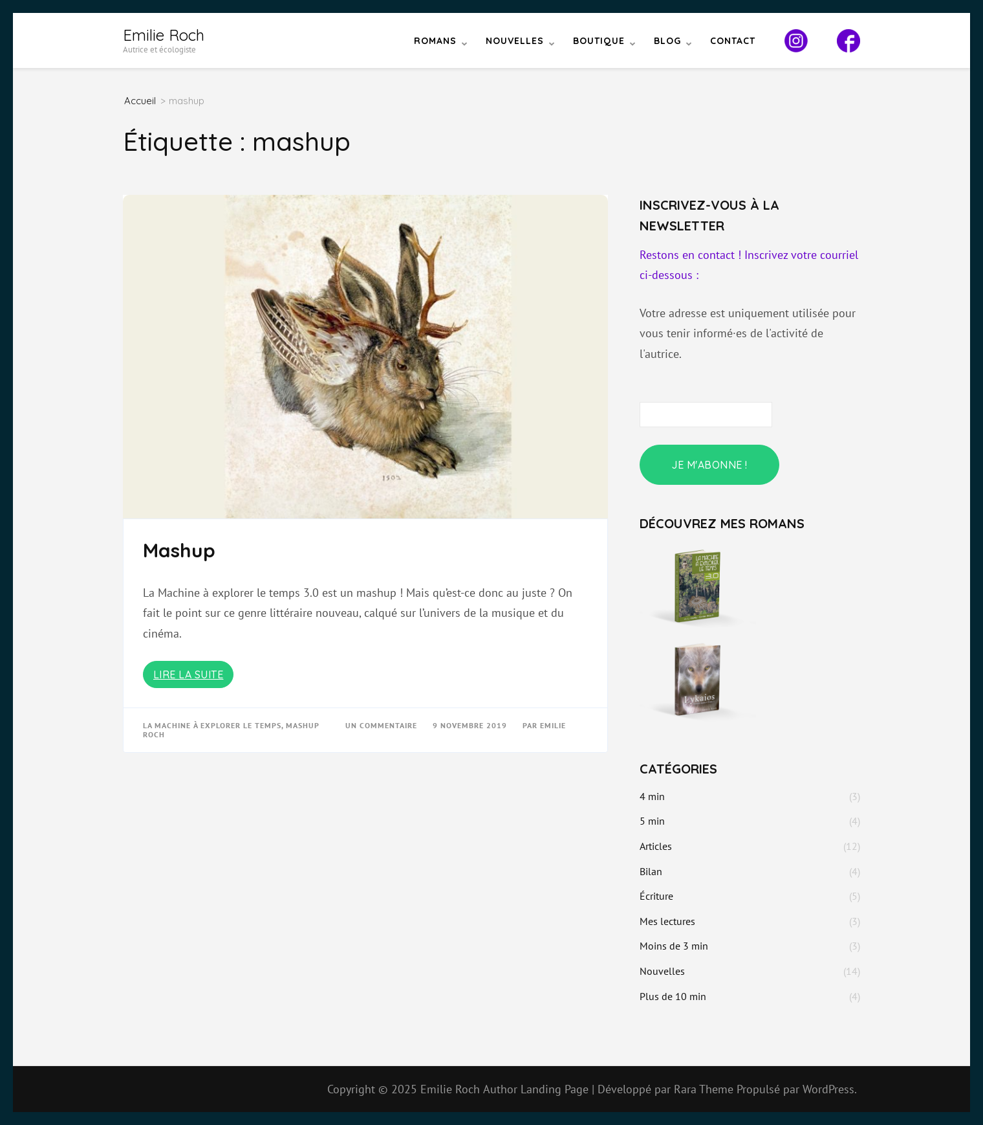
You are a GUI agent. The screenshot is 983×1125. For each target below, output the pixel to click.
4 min (652, 796)
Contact (732, 41)
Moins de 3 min (674, 945)
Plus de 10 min (673, 996)
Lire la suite (188, 674)
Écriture (656, 895)
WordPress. (830, 1089)
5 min (652, 820)
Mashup (179, 550)
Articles (656, 846)
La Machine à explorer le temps (212, 725)
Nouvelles (515, 41)
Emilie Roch (163, 35)
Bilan (651, 871)
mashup (302, 725)
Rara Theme (705, 1089)
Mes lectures (667, 921)
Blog (667, 41)
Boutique (599, 41)
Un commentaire (382, 725)
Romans (435, 41)
